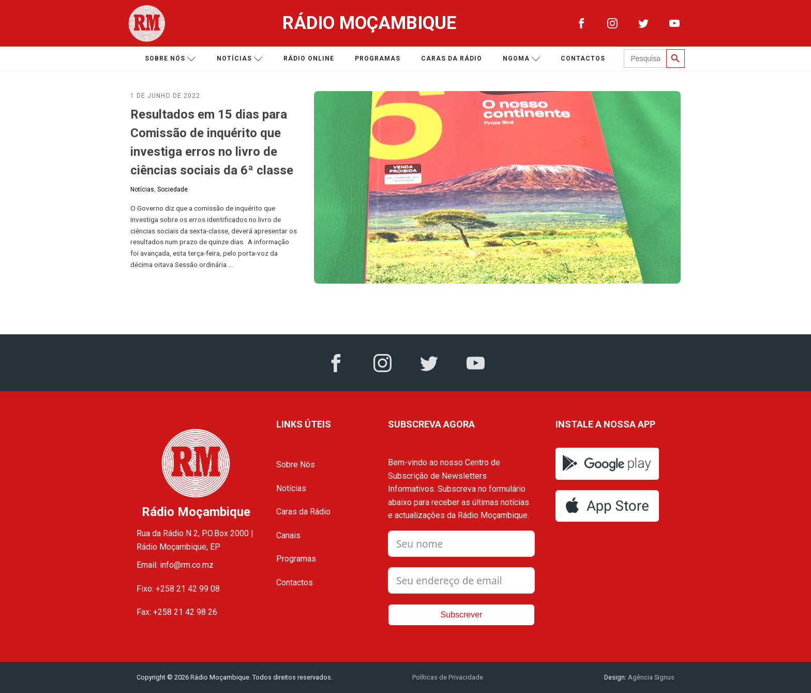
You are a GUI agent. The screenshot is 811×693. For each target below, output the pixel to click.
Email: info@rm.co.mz (175, 565)
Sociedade (172, 189)
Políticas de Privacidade (447, 677)
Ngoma (521, 58)
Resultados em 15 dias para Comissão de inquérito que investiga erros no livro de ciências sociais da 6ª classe (211, 142)
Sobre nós (170, 58)
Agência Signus (650, 677)
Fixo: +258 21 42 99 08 (178, 589)
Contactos (583, 58)
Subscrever (462, 614)
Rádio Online (308, 58)
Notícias (240, 58)
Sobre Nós (295, 464)
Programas (377, 58)
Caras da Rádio (451, 58)
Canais (288, 535)
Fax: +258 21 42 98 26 (177, 612)
